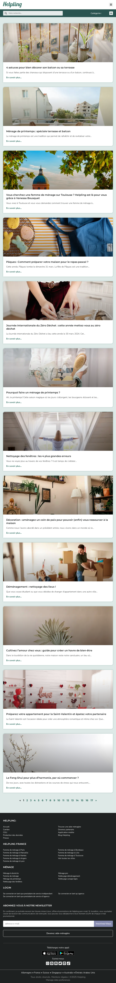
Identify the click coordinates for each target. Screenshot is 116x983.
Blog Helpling (64, 835)
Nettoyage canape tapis (68, 879)
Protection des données (13, 835)
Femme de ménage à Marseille (15, 852)
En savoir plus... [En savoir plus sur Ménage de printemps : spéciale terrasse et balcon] (14, 141)
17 (92, 800)
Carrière (6, 829)
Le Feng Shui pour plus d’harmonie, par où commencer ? (42, 777)
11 (63, 800)
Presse (6, 838)
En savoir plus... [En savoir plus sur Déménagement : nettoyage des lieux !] (14, 596)
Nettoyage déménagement (69, 876)
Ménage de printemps (12, 879)
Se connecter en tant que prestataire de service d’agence (26, 896)
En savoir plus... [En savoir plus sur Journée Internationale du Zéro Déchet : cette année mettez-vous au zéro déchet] (14, 338)
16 (87, 800)
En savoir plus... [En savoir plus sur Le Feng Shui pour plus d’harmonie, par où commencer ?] (14, 787)
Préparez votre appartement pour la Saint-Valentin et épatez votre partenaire (56, 714)
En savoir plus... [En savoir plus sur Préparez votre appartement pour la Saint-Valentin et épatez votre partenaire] (14, 724)
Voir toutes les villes (66, 858)
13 (72, 800)
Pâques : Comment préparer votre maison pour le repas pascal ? (47, 261)
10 (58, 800)
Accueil (6, 826)
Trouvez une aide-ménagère (69, 826)
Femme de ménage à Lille (68, 852)
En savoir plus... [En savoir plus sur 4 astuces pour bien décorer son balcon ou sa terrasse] (14, 77)
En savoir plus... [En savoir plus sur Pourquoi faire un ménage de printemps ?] (14, 402)
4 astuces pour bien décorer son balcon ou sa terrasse (40, 67)
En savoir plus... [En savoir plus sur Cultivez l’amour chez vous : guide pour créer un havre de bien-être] (14, 660)
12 (68, 800)
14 (77, 800)
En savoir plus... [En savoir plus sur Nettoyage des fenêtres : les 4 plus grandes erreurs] (14, 466)
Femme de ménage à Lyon (14, 861)
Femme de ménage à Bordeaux (70, 850)
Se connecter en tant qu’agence (71, 893)
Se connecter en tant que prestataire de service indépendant (27, 893)
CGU (5, 832)
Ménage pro (63, 873)
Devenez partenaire (66, 829)
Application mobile (66, 832)
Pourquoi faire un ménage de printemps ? (33, 392)
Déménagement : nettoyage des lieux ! (31, 586)
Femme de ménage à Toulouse (70, 855)
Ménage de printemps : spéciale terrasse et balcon (38, 131)
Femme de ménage (11, 876)
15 (82, 800)
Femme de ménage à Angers (15, 858)
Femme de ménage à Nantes (14, 855)
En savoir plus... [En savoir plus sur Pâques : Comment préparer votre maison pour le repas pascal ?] (14, 271)
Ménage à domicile (11, 873)
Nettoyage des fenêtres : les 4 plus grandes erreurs (38, 456)
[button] (111, 13)
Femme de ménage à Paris (14, 850)
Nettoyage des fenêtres (12, 881)
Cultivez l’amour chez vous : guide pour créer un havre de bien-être (49, 650)
